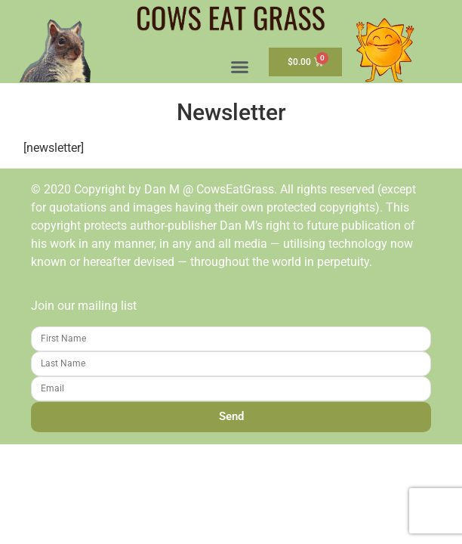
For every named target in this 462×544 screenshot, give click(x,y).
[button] (240, 67)
